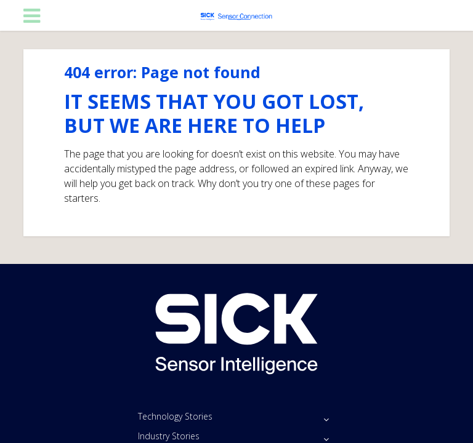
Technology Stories (175, 416)
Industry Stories (169, 436)
